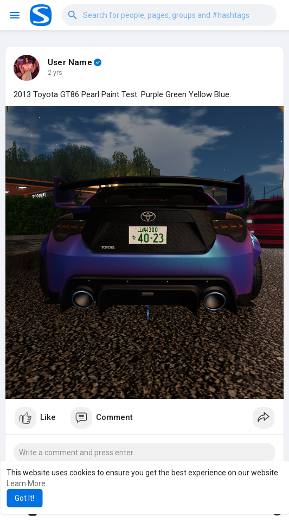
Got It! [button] (24, 498)
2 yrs (55, 73)
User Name (70, 62)
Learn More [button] (26, 483)
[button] (169, 15)
